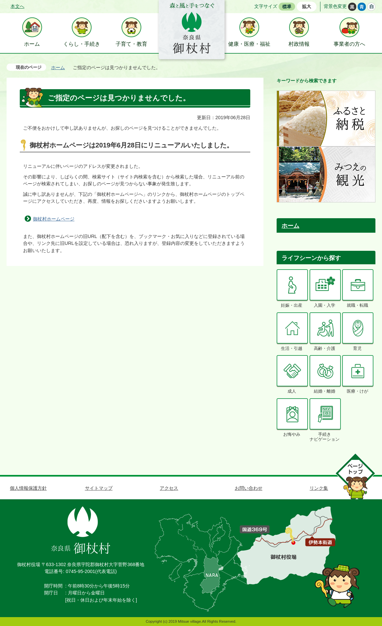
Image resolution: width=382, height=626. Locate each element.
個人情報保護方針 (28, 488)
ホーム (58, 67)
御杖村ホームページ (53, 219)
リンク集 (319, 488)
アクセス (169, 488)
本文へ (17, 6)
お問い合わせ (248, 488)
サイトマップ (99, 488)
